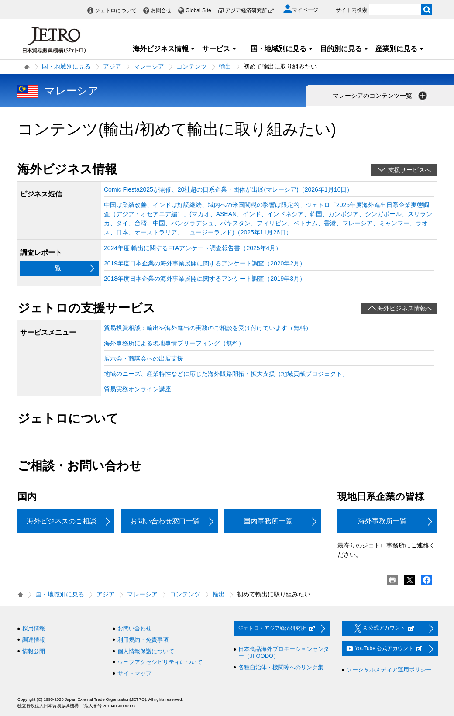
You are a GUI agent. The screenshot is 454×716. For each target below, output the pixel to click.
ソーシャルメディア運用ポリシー (389, 669)
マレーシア (149, 66)
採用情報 (33, 628)
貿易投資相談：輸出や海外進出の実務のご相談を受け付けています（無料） (208, 327)
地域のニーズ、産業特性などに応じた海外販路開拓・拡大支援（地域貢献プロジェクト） (226, 373)
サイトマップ (134, 673)
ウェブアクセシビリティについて (160, 662)
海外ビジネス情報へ (404, 308)
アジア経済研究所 (249, 10)
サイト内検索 (351, 10)
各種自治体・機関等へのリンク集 (280, 667)
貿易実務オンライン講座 (137, 389)
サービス (219, 48)
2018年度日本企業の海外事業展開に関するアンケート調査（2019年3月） (205, 278)
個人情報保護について (145, 651)
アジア (112, 66)
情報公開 (33, 651)
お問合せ (161, 10)
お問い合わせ (134, 628)
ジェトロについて (116, 10)
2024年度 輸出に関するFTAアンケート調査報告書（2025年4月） (193, 247)
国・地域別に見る (282, 48)
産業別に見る (399, 48)
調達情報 (33, 640)
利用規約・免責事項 (143, 640)
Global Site (198, 10)
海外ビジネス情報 (164, 48)
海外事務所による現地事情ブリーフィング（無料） (174, 343)
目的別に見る (344, 48)
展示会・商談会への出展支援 (143, 358)
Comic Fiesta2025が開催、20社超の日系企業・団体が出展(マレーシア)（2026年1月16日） (228, 189)
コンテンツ (191, 66)
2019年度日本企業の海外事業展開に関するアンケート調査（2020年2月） (205, 263)
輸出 (225, 66)
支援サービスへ (409, 169)
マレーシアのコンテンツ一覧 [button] (381, 95)
